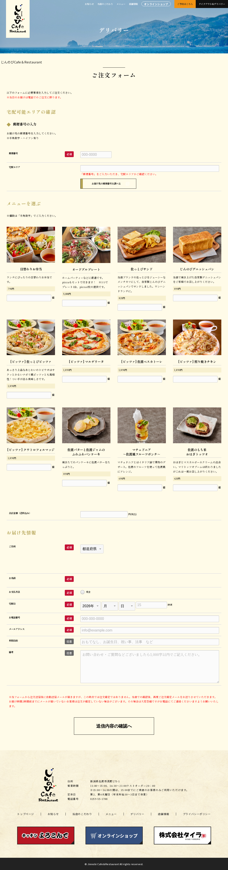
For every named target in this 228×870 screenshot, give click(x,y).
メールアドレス (17, 628)
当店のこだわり (105, 4)
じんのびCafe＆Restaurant (21, 62)
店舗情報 (133, 4)
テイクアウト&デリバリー (212, 4)
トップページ (25, 813)
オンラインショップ (156, 4)
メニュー (120, 4)
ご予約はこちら (185, 4)
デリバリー (137, 813)
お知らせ (89, 4)
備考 (11, 651)
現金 (86, 591)
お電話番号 (14, 616)
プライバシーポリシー (197, 813)
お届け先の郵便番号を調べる (106, 183)
